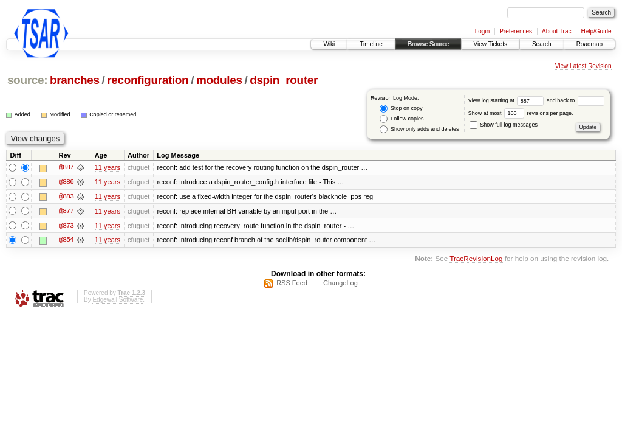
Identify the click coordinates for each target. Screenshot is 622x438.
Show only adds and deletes (419, 129)
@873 (66, 226)
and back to (575, 100)
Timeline (371, 44)
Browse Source (428, 44)
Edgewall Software (117, 300)
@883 (66, 197)
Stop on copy (401, 109)
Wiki (329, 44)
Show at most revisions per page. (520, 113)
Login (482, 31)
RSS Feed (291, 283)
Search (542, 44)
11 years (107, 168)
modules (219, 80)
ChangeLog (340, 283)
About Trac (556, 31)
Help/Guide (596, 31)
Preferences (515, 31)
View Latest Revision (583, 66)
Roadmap (589, 44)
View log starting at (507, 100)
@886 (66, 182)
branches (75, 80)
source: (27, 80)
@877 (66, 212)
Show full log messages (504, 125)
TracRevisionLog (475, 259)
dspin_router (284, 80)
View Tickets (490, 44)
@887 (66, 168)
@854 (66, 241)
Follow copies (401, 119)
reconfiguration (147, 80)
